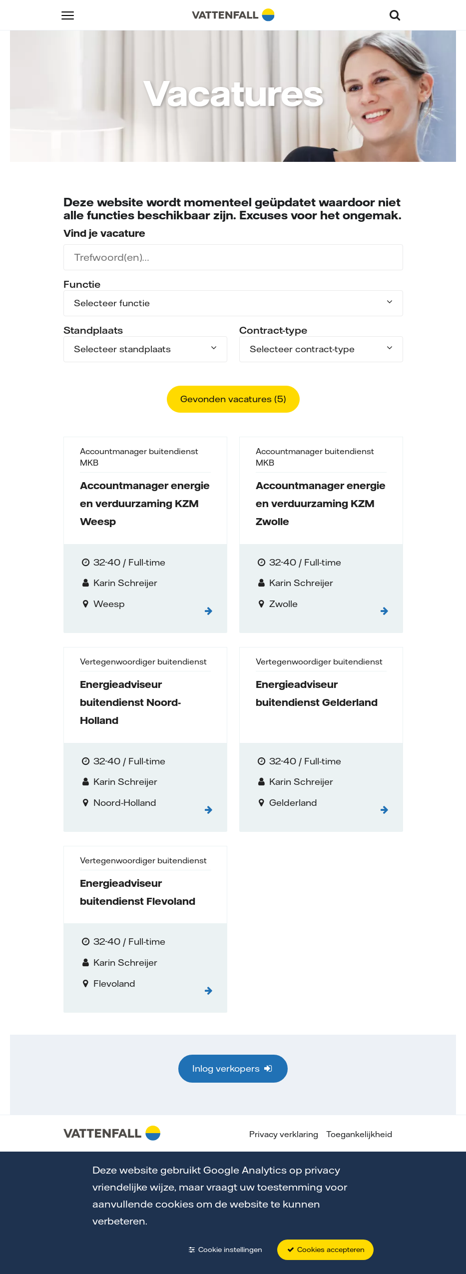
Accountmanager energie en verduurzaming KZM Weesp (145, 503)
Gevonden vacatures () (233, 399)
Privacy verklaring (283, 1134)
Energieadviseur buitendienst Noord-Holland (130, 702)
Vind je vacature (104, 233)
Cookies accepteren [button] (325, 1249)
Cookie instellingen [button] (224, 1249)
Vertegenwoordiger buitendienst (143, 661)
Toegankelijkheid (359, 1134)
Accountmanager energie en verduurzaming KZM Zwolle (321, 503)
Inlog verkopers (233, 1068)
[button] (67, 14)
